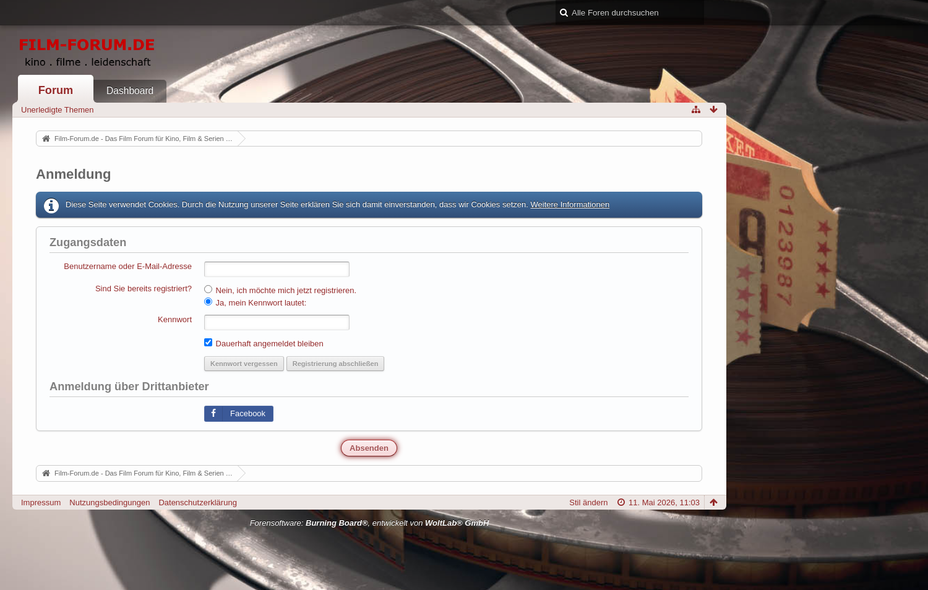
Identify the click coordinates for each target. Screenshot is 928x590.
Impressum (41, 502)
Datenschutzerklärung (197, 502)
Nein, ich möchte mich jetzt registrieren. (280, 290)
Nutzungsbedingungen (109, 502)
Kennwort (175, 319)
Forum (56, 90)
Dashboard (129, 90)
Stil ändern (588, 502)
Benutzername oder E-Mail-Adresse (128, 266)
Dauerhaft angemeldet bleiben (264, 343)
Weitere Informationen (569, 204)
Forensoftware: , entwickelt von (369, 523)
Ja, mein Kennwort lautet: (255, 302)
